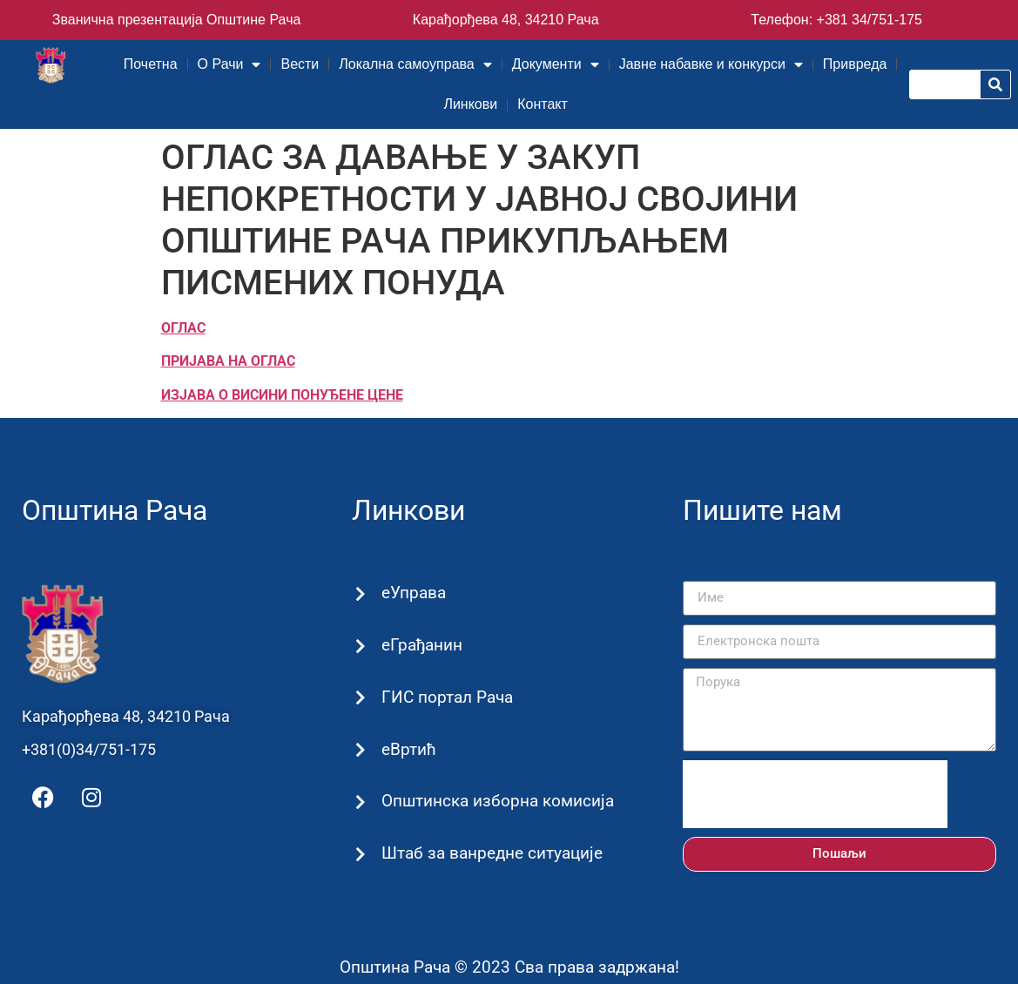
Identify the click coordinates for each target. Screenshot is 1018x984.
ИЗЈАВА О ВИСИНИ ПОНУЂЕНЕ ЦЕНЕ (282, 395)
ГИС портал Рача (445, 697)
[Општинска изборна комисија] (359, 802)
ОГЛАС (183, 328)
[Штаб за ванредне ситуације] (359, 854)
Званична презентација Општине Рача (176, 19)
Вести (299, 64)
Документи (555, 64)
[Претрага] (995, 84)
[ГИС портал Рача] (359, 698)
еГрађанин (420, 645)
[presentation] (815, 794)
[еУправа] (359, 594)
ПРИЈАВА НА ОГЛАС (228, 361)
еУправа (412, 593)
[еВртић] (359, 750)
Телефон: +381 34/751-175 (836, 19)
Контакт (542, 104)
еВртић (407, 749)
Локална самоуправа (415, 64)
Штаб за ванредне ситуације (490, 853)
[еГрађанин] (359, 645)
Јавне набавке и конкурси (711, 64)
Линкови (470, 104)
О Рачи (229, 64)
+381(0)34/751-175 (89, 749)
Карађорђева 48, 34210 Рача (506, 19)
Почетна (151, 64)
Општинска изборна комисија (496, 801)
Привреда (855, 64)
